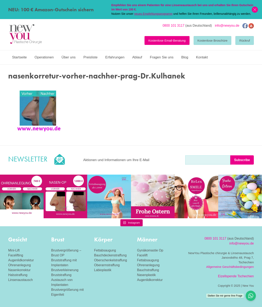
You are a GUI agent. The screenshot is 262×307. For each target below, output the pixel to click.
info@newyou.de (227, 25)
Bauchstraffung (148, 270)
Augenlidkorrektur (21, 260)
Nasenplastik (146, 275)
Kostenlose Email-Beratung (167, 40)
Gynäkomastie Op (150, 250)
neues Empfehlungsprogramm (153, 13)
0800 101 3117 (173, 25)
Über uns (68, 57)
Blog (184, 57)
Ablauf (137, 57)
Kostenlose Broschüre (213, 40)
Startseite (19, 57)
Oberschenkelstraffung (110, 260)
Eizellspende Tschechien (236, 276)
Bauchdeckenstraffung (110, 255)
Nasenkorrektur (19, 270)
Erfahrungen (114, 57)
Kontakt (202, 57)
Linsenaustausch (20, 280)
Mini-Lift (14, 250)
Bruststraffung (61, 275)
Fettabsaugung (105, 250)
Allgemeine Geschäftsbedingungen (230, 266)
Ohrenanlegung (19, 265)
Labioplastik (103, 270)
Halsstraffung (17, 275)
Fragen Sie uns (161, 57)
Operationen (44, 57)
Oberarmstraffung (107, 265)
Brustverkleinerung (64, 270)
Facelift (142, 255)
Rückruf (244, 40)
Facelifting (15, 255)
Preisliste (90, 57)
